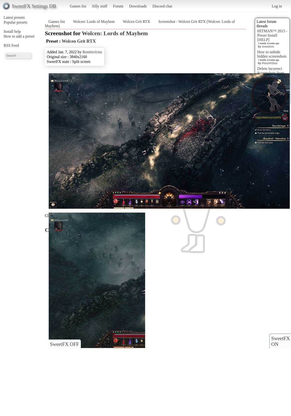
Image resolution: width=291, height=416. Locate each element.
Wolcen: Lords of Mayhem (94, 22)
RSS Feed (11, 45)
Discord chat (162, 6)
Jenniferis (268, 46)
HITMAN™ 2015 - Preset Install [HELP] (272, 35)
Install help (12, 31)
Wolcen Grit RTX (136, 22)
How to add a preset (19, 36)
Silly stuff (99, 6)
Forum (118, 6)
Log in (277, 6)
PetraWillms (269, 63)
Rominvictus (92, 52)
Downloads (138, 6)
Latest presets (14, 17)
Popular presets (15, 22)
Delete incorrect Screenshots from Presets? (270, 73)
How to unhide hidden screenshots (271, 54)
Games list (78, 6)
